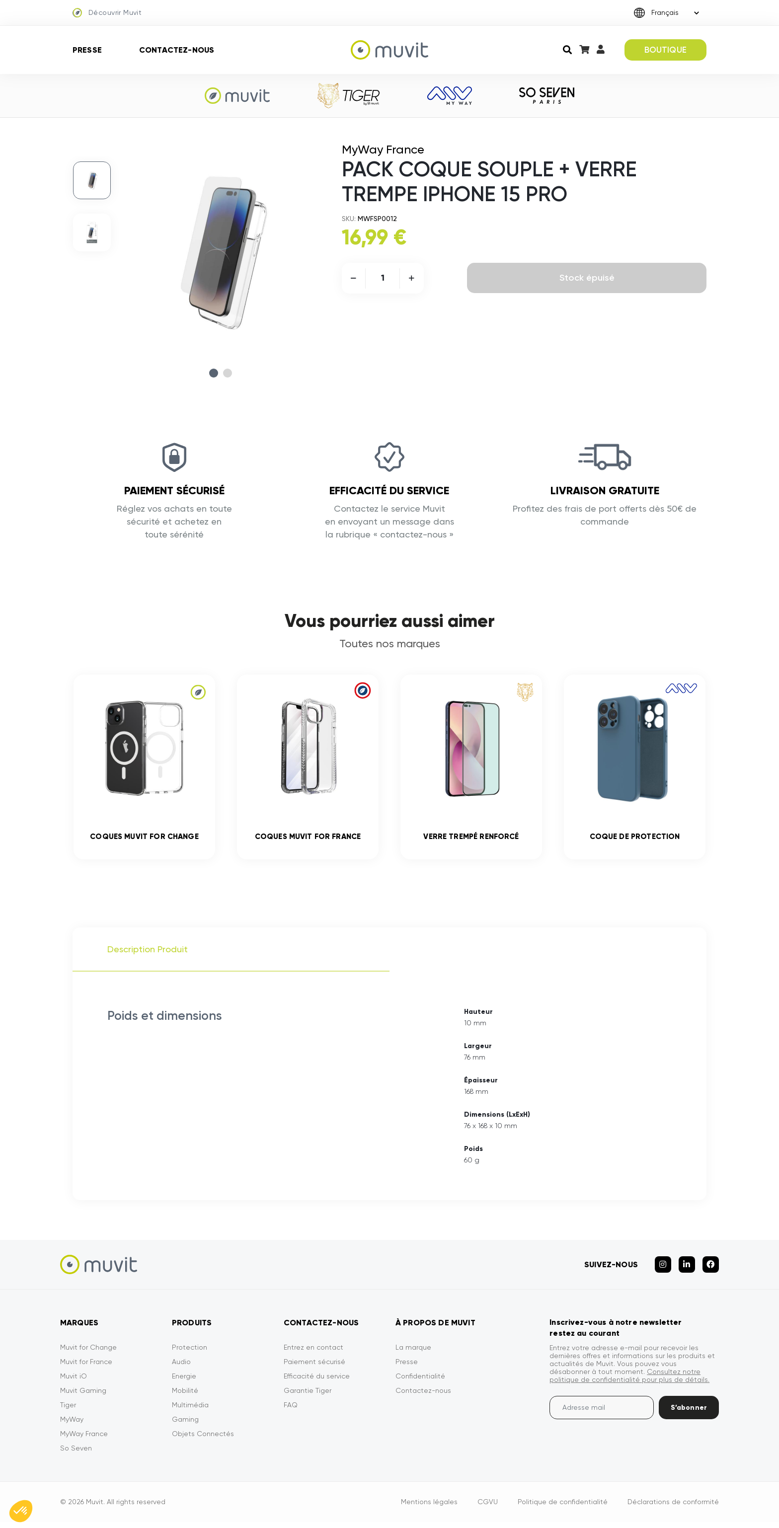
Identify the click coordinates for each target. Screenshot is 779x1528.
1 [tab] (213, 373)
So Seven (76, 1454)
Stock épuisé (587, 277)
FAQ (291, 1411)
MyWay (71, 1425)
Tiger (68, 1411)
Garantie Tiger (307, 1396)
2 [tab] (227, 373)
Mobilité (185, 1396)
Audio (181, 1368)
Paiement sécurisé (314, 1368)
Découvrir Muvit (107, 12)
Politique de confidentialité (563, 1508)
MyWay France (84, 1440)
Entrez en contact (313, 1353)
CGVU (487, 1508)
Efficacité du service (317, 1382)
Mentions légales (429, 1508)
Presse (87, 50)
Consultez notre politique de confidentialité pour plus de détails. (629, 1381)
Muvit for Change (88, 1353)
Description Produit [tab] (147, 955)
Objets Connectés (203, 1440)
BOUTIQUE (665, 50)
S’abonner (689, 1413)
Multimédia (190, 1411)
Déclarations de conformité (673, 1508)
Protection (189, 1353)
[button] (21, 1511)
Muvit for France (86, 1368)
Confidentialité (420, 1382)
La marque (413, 1353)
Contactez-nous (176, 50)
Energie (184, 1382)
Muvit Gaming (83, 1396)
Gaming (185, 1425)
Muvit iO (73, 1382)
